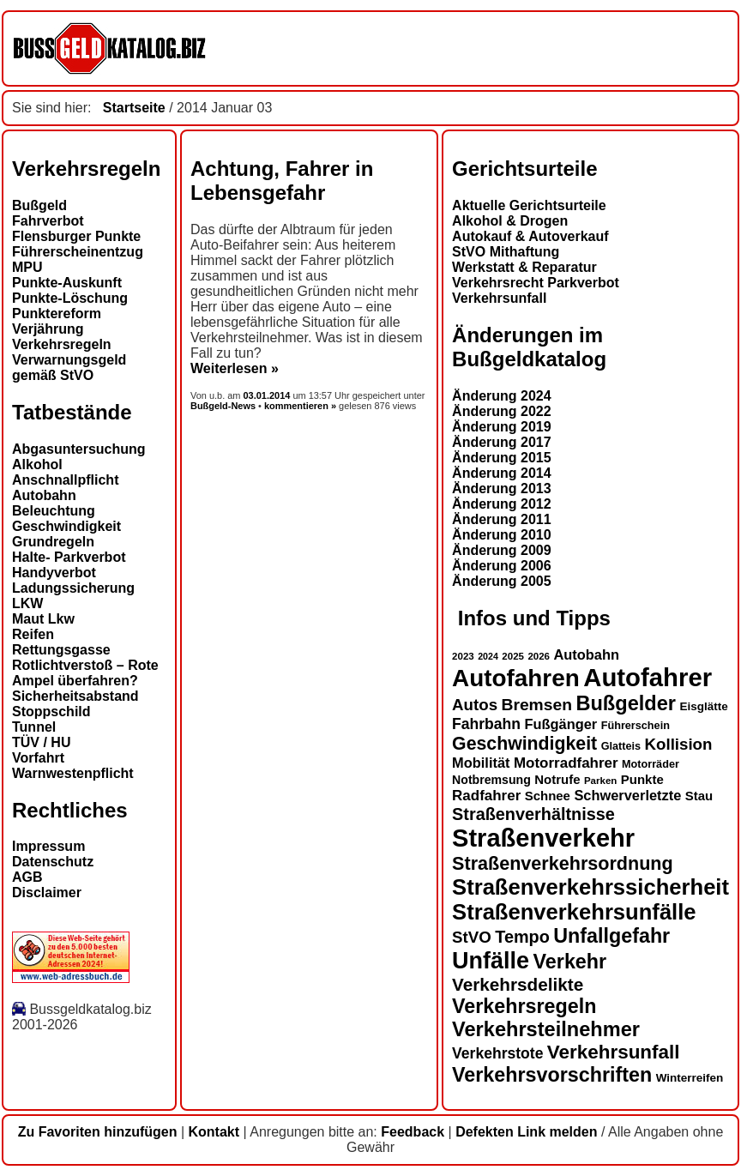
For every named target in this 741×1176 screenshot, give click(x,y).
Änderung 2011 (501, 519)
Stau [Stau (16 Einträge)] (699, 795)
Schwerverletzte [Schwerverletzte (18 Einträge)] (627, 795)
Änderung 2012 (501, 504)
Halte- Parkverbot (69, 557)
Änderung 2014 (501, 473)
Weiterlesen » (234, 368)
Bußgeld (39, 205)
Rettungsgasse (61, 649)
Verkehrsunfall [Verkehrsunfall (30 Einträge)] (613, 1052)
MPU (27, 267)
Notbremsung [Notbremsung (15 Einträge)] (491, 780)
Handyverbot (54, 572)
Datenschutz (52, 861)
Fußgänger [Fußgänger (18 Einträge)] (560, 724)
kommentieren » (300, 406)
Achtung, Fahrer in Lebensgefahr (281, 180)
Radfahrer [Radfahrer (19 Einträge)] (486, 795)
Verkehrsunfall (499, 298)
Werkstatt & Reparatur (524, 267)
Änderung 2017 (501, 442)
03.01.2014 (268, 395)
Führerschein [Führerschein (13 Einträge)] (635, 726)
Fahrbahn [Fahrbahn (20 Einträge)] (486, 724)
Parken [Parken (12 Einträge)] (600, 780)
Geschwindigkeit (66, 526)
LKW (27, 603)
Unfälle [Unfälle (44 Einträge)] (490, 961)
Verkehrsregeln (61, 344)
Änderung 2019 (501, 426)
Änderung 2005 (501, 581)
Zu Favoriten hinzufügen (98, 1132)
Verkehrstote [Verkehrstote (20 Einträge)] (497, 1053)
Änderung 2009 (501, 550)
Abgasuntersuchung (79, 449)
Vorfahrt (38, 758)
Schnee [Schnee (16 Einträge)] (547, 795)
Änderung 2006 (501, 565)
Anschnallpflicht (65, 480)
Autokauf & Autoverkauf (530, 236)
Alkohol (37, 464)
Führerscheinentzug (77, 251)
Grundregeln (53, 541)
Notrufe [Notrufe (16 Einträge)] (557, 779)
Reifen (33, 634)
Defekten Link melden (526, 1132)
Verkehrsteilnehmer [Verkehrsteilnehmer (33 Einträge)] (546, 1029)
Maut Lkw (43, 619)
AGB (27, 877)
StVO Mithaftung (505, 251)
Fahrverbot (48, 221)
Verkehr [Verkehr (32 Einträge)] (570, 961)
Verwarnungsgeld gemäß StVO (69, 368)
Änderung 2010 (501, 535)
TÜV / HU (41, 742)
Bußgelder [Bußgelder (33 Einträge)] (625, 703)
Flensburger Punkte (76, 236)
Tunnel (34, 727)
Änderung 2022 (501, 411)
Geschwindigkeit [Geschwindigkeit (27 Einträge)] (524, 743)
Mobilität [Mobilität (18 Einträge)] (480, 762)
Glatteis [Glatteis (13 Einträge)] (621, 746)
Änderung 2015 (501, 457)
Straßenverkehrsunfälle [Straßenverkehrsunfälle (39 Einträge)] (574, 912)
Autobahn (44, 495)
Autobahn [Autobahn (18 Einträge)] (586, 654)
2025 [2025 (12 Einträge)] (513, 656)
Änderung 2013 (501, 488)
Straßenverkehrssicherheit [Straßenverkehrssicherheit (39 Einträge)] (590, 887)
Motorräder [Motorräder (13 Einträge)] (650, 764)
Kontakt (214, 1132)
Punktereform (56, 313)
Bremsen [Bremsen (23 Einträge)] (536, 705)
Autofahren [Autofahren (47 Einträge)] (516, 678)
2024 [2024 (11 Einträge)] (488, 656)
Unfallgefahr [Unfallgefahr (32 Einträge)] (611, 936)
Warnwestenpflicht (73, 773)
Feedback (412, 1132)
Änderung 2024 (501, 396)
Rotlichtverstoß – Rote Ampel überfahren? (85, 673)
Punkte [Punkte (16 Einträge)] (642, 779)
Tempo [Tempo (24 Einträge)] (522, 936)
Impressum (48, 846)
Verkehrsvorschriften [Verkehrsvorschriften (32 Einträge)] (552, 1075)
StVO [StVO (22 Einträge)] (471, 937)
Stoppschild (51, 711)
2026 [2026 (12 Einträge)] (538, 656)
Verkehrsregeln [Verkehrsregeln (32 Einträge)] (524, 1006)
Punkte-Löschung (70, 298)
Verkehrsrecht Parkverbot (535, 282)
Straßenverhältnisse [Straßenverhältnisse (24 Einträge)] (533, 814)
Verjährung (48, 329)
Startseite (134, 107)
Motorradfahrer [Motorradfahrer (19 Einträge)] (566, 763)
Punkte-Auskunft (67, 282)
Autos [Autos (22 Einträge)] (474, 705)
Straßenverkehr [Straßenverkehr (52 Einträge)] (543, 838)
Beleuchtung (53, 511)
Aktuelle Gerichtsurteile (529, 205)
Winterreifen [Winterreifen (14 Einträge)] (690, 1077)
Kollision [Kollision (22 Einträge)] (679, 744)
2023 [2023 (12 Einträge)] (463, 656)
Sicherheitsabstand (75, 696)
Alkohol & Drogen (510, 221)
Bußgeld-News (223, 406)
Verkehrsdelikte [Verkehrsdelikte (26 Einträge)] (517, 984)
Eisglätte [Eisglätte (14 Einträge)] (703, 706)
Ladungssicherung (73, 588)
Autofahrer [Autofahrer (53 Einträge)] (647, 677)
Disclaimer (46, 892)
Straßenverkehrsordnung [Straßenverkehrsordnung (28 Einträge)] (562, 863)
